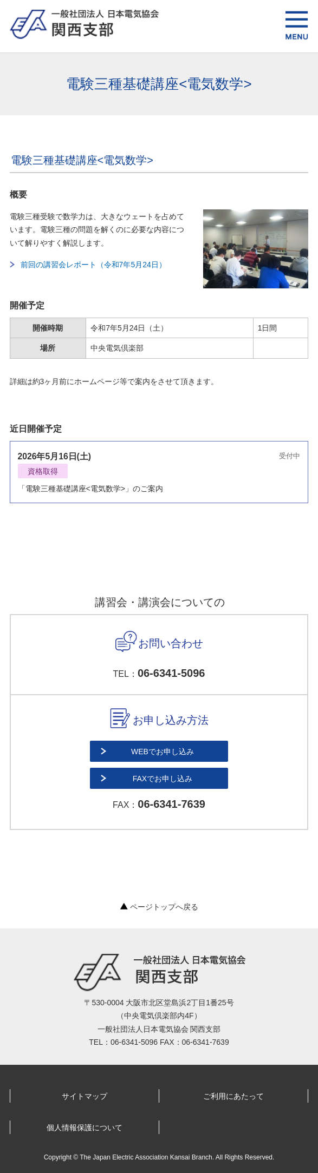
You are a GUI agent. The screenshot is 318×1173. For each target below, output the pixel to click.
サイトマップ (84, 1096)
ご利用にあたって (233, 1096)
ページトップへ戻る (159, 906)
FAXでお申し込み (162, 778)
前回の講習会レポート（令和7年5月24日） (93, 264)
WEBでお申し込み (162, 751)
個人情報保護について (84, 1127)
